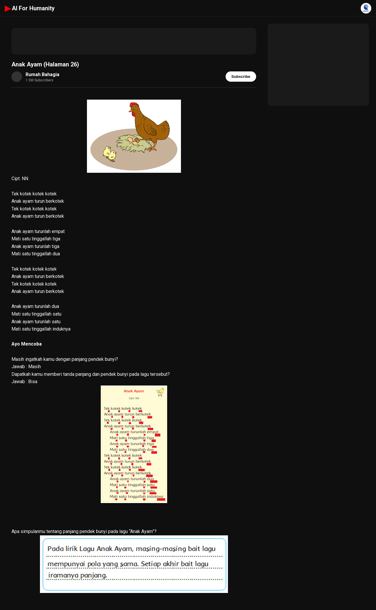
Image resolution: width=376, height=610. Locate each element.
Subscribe (240, 76)
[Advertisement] (133, 41)
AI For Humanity (30, 8)
